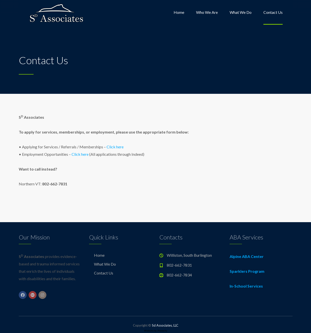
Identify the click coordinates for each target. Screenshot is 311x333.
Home (179, 12)
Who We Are (207, 12)
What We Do (241, 12)
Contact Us (273, 12)
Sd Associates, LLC (165, 325)
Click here (115, 146)
